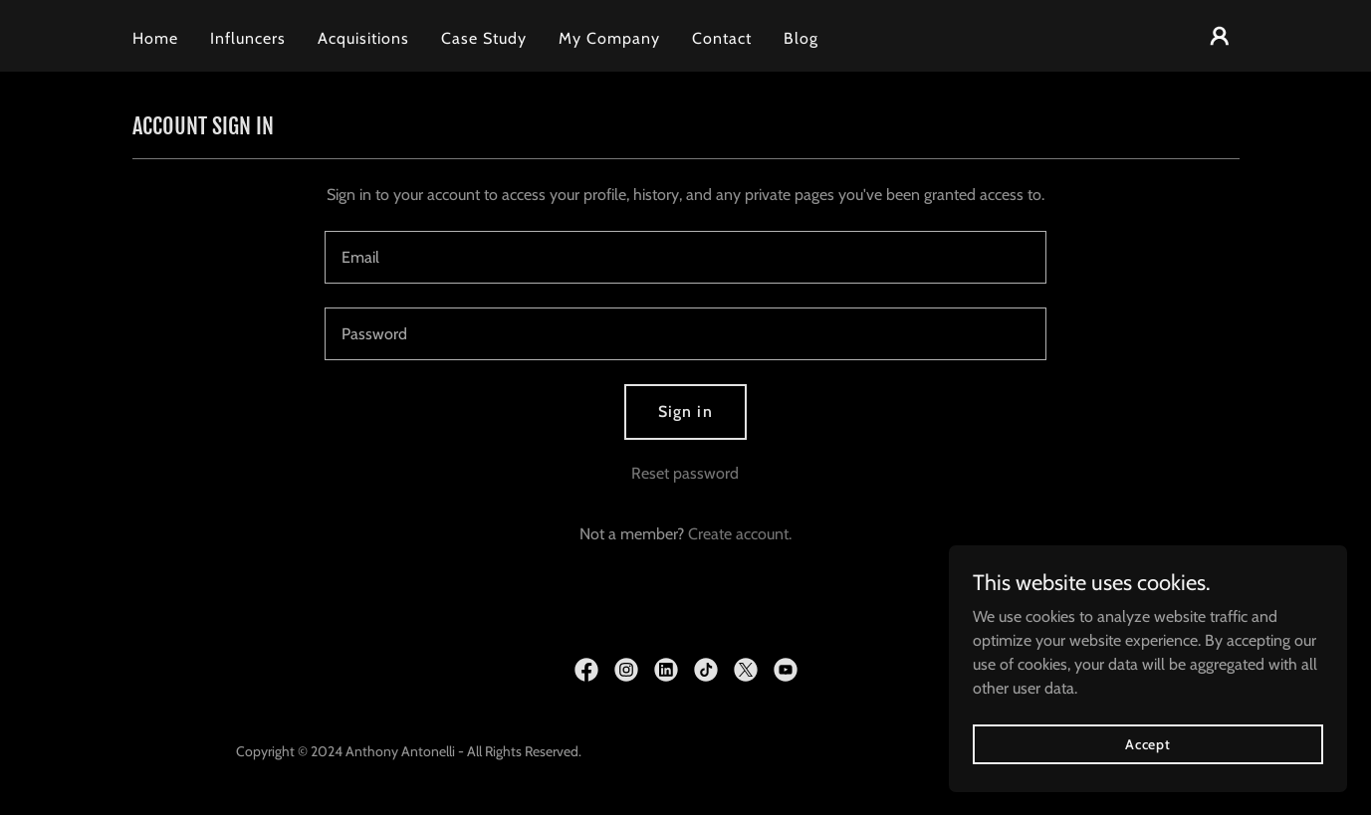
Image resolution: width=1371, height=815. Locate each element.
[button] (1220, 36)
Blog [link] (801, 38)
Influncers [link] (248, 38)
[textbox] (685, 257)
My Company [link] (609, 38)
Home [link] (155, 38)
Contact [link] (722, 38)
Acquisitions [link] (363, 38)
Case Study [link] (484, 38)
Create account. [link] (740, 533)
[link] (586, 670)
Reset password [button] (685, 473)
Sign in (685, 411)
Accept (1148, 771)
